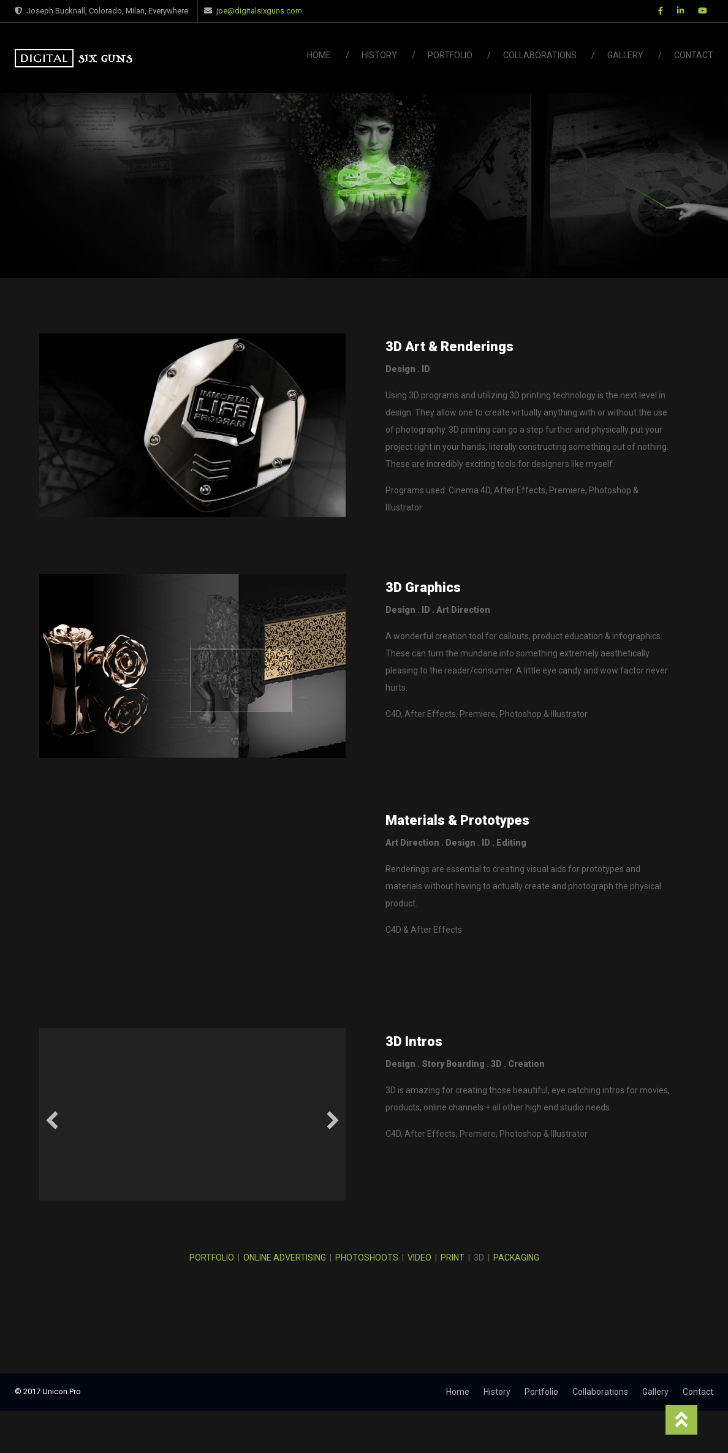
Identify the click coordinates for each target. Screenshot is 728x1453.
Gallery (625, 55)
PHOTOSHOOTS (366, 1257)
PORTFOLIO (211, 1257)
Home (319, 55)
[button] (52, 1120)
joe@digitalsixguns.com (259, 10)
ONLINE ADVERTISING (284, 1257)
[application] (192, 1114)
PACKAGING (516, 1257)
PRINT (452, 1257)
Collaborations (540, 55)
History (379, 55)
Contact (693, 55)
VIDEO (419, 1257)
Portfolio (450, 55)
